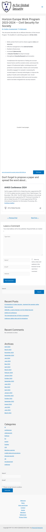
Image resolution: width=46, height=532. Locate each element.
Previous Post (12, 218)
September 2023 (9, 381)
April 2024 (7, 367)
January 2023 (8, 393)
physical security (9, 456)
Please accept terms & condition (12, 487)
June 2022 (7, 410)
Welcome (23, 500)
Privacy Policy (23, 517)
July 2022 (7, 407)
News (23, 503)
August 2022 (8, 404)
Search (4, 288)
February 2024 (8, 372)
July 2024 (7, 358)
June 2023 (7, 384)
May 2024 (7, 364)
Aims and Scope (23, 505)
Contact (23, 507)
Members (23, 512)
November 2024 (9, 352)
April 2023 (7, 390)
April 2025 (7, 346)
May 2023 (7, 387)
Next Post (35, 218)
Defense (6, 436)
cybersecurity (8, 433)
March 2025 (7, 349)
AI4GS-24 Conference (10, 312)
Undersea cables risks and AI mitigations (16, 318)
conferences (8, 430)
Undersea (7, 464)
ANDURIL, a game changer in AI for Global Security (18, 310)
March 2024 (7, 369)
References (23, 515)
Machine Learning (9, 450)
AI (5, 427)
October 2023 (8, 378)
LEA (5, 447)
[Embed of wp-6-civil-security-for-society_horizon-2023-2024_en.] (23, 127)
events (6, 441)
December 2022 (8, 395)
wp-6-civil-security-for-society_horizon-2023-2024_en (14, 172)
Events (23, 510)
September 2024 (9, 355)
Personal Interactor (37, 527)
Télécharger (38, 172)
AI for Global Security (21, 6)
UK (5, 459)
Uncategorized (13, 29)
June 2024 (7, 361)
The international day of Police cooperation (16, 315)
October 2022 (8, 398)
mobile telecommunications (12, 453)
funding (6, 29)
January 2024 (8, 375)
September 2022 (9, 401)
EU (3, 29)
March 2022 (7, 413)
